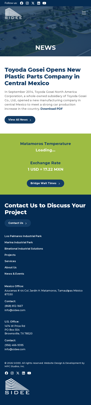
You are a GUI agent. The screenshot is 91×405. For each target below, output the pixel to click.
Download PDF (51, 109)
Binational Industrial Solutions (24, 248)
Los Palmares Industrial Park (23, 236)
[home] (13, 12)
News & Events (14, 273)
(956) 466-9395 (14, 345)
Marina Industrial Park (19, 242)
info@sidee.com (15, 310)
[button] (83, 13)
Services (10, 261)
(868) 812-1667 (14, 305)
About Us (11, 267)
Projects (10, 254)
